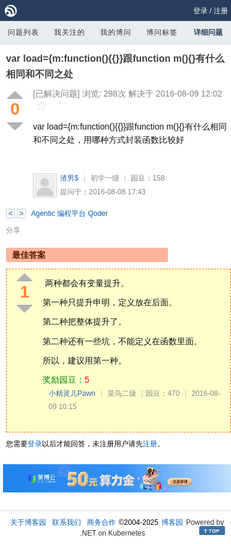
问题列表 (23, 32)
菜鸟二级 (121, 393)
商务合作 (101, 522)
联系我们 (66, 522)
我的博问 (115, 32)
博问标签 (162, 32)
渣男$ (69, 178)
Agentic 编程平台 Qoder (69, 213)
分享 (13, 230)
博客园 (172, 522)
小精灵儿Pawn (72, 393)
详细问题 (208, 32)
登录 (200, 11)
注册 (221, 11)
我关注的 (69, 32)
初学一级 (105, 178)
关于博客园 (28, 522)
